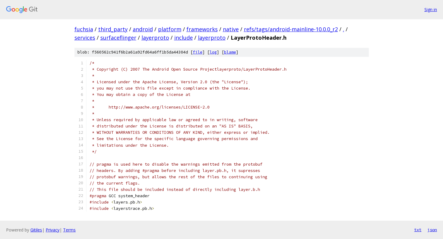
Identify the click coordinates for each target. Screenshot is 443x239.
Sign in (430, 9)
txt (417, 229)
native (231, 29)
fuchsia (83, 29)
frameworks (202, 29)
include (183, 37)
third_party (113, 29)
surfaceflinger (118, 37)
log (213, 52)
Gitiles (36, 230)
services (84, 37)
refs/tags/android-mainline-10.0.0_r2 (291, 29)
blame (230, 52)
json (432, 229)
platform (169, 29)
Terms (69, 230)
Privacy (52, 230)
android (143, 29)
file (197, 52)
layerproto (155, 37)
